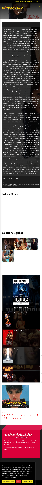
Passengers (16, 349)
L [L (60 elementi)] (27, 415)
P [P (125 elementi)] (37, 415)
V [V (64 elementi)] (13, 418)
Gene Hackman (6, 184)
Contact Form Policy (30, 1)
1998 (4, 179)
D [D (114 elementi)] (12, 415)
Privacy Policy (23, 1)
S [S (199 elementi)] (7, 418)
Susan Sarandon (15, 185)
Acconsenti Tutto (27, 481)
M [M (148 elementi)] (30, 415)
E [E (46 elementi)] (14, 415)
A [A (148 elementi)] (5, 415)
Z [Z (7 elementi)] (20, 418)
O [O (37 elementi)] (35, 415)
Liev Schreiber (20, 184)
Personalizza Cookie (8, 481)
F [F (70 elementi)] (16, 415)
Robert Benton (19, 179)
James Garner (13, 184)
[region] (17, 473)
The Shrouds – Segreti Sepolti (21, 307)
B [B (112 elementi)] (7, 415)
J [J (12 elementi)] (24, 415)
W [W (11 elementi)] (15, 418)
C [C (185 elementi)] (10, 415)
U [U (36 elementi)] (11, 418)
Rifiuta (18, 481)
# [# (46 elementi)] (2, 415)
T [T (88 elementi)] (9, 418)
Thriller (10, 179)
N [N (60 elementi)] (33, 415)
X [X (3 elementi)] (17, 418)
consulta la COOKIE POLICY (10, 477)
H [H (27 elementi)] (21, 415)
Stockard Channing (7, 185)
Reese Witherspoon (34, 184)
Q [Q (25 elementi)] (2, 418)
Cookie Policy (38, 1)
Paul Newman (26, 184)
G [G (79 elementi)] (19, 415)
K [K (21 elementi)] (26, 415)
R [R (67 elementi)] (4, 418)
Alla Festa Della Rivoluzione (20, 331)
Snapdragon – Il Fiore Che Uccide (22, 313)
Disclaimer (17, 1)
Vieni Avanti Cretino (18, 367)
